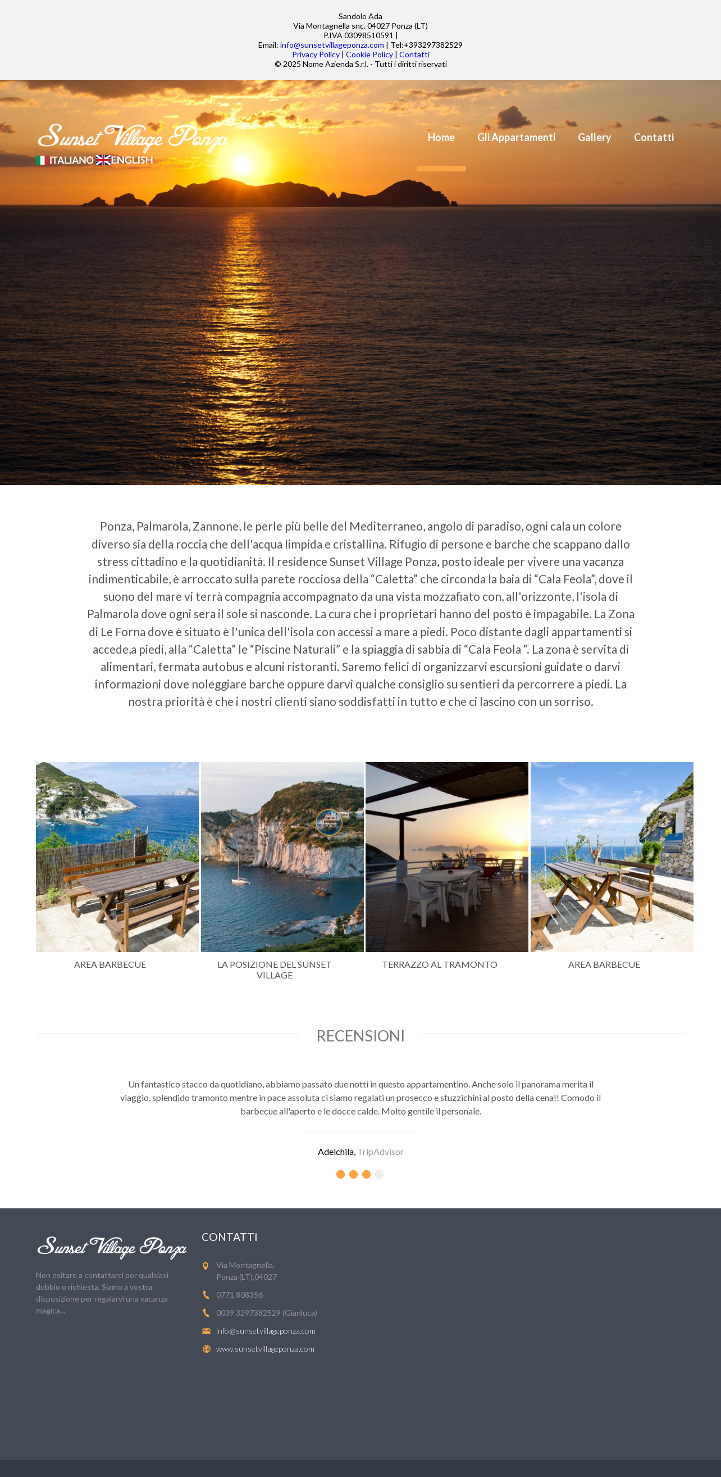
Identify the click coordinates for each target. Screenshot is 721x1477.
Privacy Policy (316, 54)
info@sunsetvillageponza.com (332, 44)
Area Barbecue (110, 964)
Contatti (414, 54)
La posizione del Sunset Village (274, 969)
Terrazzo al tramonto (440, 964)
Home (441, 137)
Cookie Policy (369, 54)
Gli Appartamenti (516, 137)
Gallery (595, 137)
